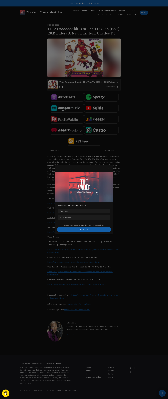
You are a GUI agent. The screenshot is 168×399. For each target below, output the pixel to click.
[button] (109, 168)
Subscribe (84, 229)
